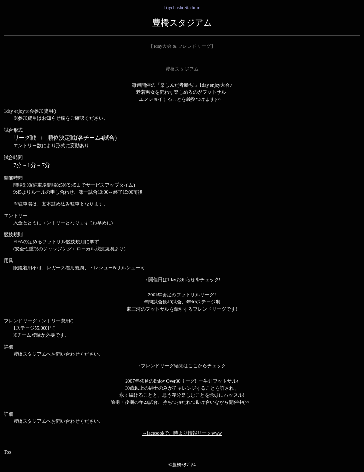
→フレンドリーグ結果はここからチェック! (182, 365)
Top (7, 451)
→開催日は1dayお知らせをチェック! (182, 279)
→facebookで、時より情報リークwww (182, 433)
